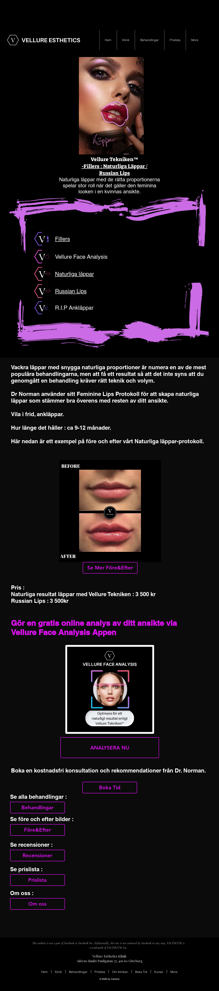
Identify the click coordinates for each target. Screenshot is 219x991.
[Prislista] (37, 880)
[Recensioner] (37, 855)
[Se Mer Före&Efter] (110, 568)
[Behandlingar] (37, 807)
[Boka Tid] (109, 787)
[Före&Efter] (37, 830)
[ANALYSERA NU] (109, 747)
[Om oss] (37, 904)
